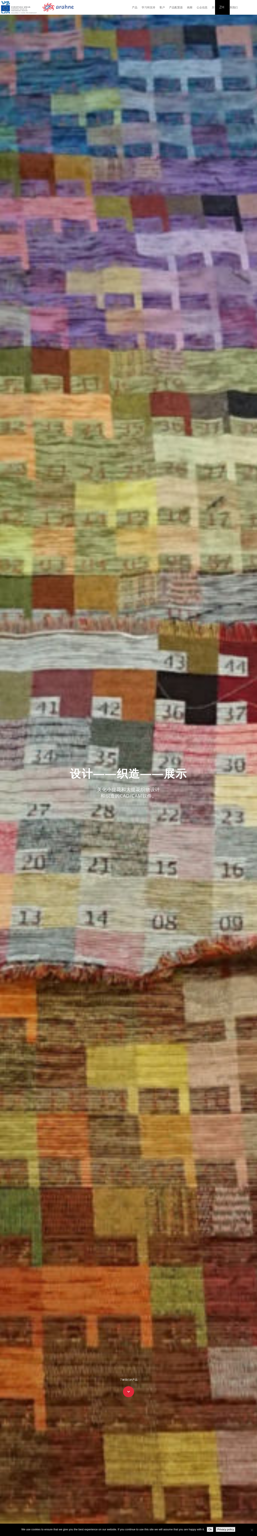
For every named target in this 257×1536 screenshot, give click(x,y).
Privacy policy (225, 1529)
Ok (210, 1529)
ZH (221, 7)
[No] (252, 1530)
